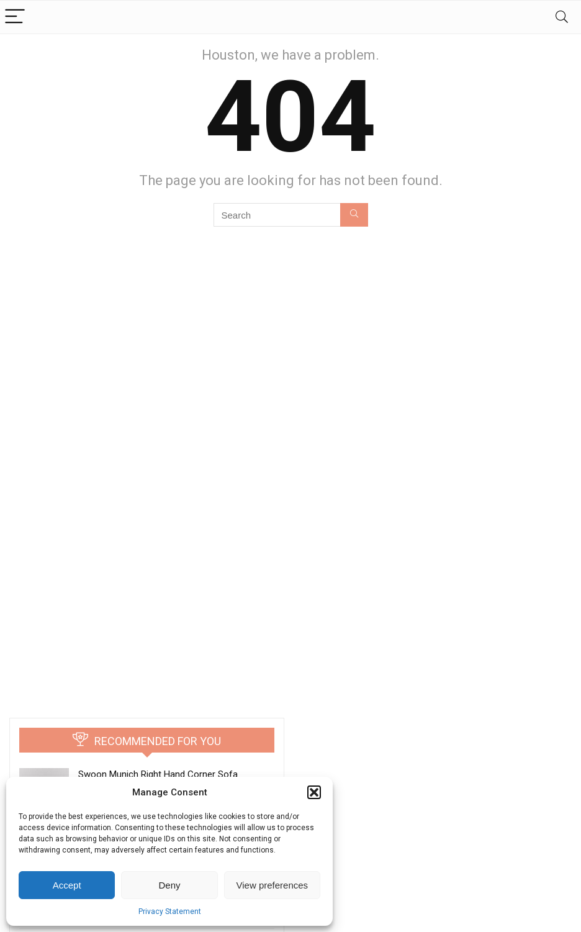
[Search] (562, 17)
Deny (169, 885)
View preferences (272, 885)
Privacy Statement (169, 911)
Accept (67, 885)
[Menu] (15, 17)
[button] (314, 792)
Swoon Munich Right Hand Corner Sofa (158, 774)
